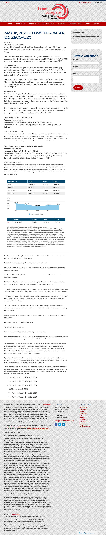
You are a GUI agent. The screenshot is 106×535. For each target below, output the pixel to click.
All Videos (83, 424)
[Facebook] (4, 2)
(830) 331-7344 (86, 2)
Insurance (83, 413)
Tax (81, 415)
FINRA (14, 515)
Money (82, 418)
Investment (83, 409)
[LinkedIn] (9, 2)
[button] (20, 24)
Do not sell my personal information (37, 429)
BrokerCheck (47, 404)
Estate (82, 411)
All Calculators (85, 426)
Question (77, 73)
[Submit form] (78, 87)
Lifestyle (83, 420)
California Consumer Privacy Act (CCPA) (18, 427)
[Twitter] (7, 2)
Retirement (83, 407)
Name (75, 60)
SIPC (17, 515)
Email (75, 67)
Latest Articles (85, 422)
